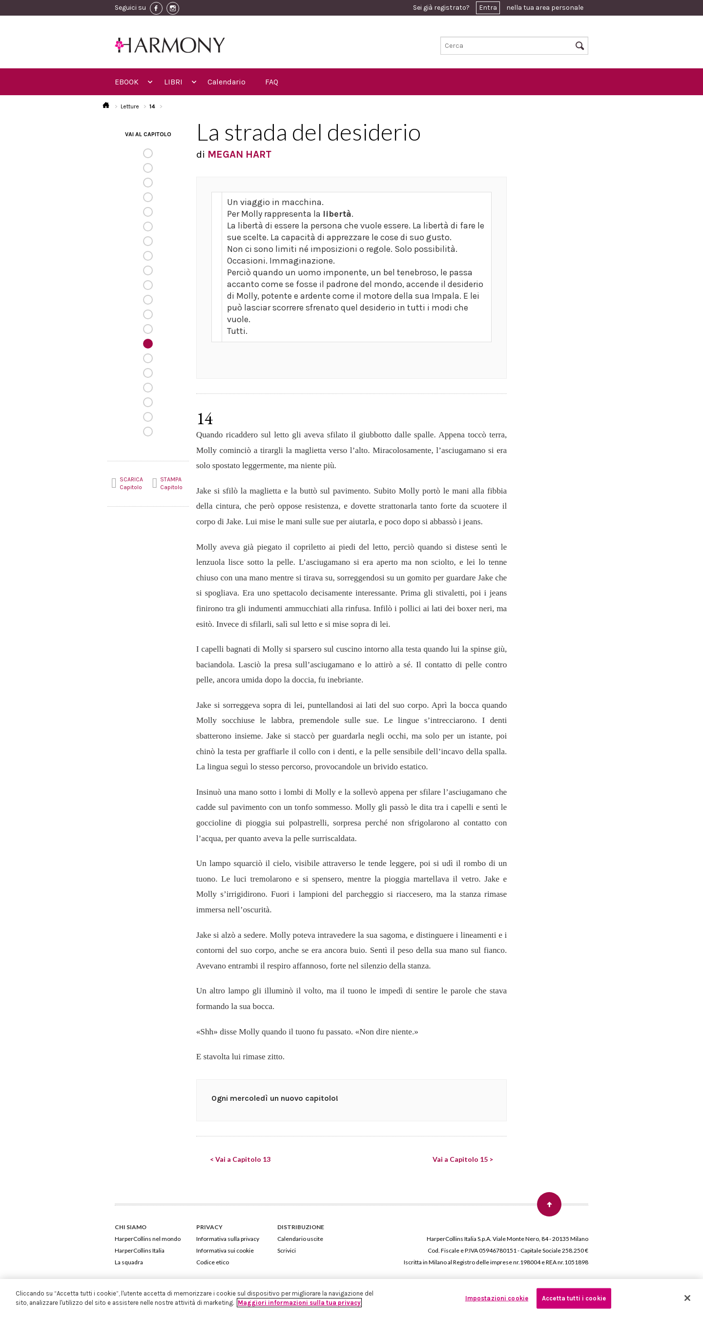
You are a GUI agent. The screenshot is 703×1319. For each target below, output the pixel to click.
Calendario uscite (300, 1238)
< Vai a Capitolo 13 (240, 1159)
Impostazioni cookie (496, 1298)
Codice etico (212, 1262)
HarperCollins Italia (140, 1250)
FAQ (271, 81)
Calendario (226, 81)
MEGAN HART (239, 154)
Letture (130, 106)
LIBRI (173, 81)
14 (152, 106)
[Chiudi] (687, 1298)
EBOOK (127, 81)
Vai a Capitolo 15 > (463, 1159)
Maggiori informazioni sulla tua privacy (299, 1302)
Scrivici (286, 1250)
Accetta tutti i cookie (574, 1298)
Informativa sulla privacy (227, 1238)
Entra (488, 7)
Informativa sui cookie (225, 1250)
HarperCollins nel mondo (148, 1238)
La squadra (129, 1262)
